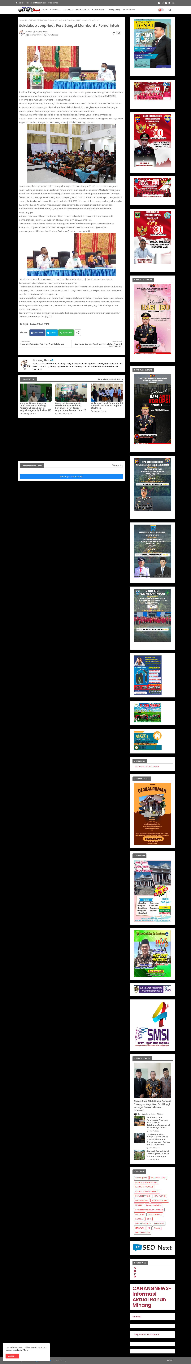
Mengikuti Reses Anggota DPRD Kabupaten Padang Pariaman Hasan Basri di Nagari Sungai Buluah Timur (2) (35, 407)
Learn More (22, 1350)
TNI (149, 1228)
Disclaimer (53, 3)
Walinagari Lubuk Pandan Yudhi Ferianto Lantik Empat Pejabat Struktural (107, 405)
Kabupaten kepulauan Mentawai (149, 1210)
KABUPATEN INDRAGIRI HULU (146, 1182)
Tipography (114, 9)
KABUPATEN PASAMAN (144, 1187)
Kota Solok (139, 1214)
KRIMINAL (139, 1205)
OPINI (149, 1219)
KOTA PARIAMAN (141, 1200)
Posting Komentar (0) (71, 476)
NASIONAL (54, 9)
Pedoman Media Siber (36, 3)
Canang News (42, 360)
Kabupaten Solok (153, 1205)
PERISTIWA (139, 1228)
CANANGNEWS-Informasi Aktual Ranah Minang (152, 1297)
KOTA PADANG (159, 1196)
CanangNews (141, 1178)
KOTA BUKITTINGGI (142, 1196)
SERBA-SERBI (98, 9)
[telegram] (135, 1276)
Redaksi (20, 3)
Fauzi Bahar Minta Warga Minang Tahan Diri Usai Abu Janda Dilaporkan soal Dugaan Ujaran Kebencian (159, 1139)
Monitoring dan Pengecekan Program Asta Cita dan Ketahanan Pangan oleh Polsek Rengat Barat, (158, 1122)
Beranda (23, 20)
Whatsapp (67, 332)
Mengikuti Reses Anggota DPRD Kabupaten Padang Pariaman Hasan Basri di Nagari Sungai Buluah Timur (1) (70, 407)
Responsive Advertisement (147, 1334)
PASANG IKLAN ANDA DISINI (156, 766)
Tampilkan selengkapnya (110, 379)
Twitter (53, 332)
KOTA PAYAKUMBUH (159, 1200)
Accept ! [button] (12, 1356)
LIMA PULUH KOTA (155, 1214)
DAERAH (67, 9)
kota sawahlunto (142, 1232)
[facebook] (135, 1268)
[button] (170, 10)
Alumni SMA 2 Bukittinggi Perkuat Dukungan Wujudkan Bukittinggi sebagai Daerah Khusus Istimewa (152, 1106)
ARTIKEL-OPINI (82, 9)
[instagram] (135, 1273)
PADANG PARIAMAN (37, 20)
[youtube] (135, 1271)
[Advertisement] (72, 440)
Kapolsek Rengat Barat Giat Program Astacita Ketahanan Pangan (158, 1153)
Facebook (38, 332)
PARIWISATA (159, 1223)
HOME (44, 9)
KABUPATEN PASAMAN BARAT (146, 1191)
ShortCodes (129, 9)
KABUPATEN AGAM (158, 1178)
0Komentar (117, 465)
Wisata (157, 1228)
